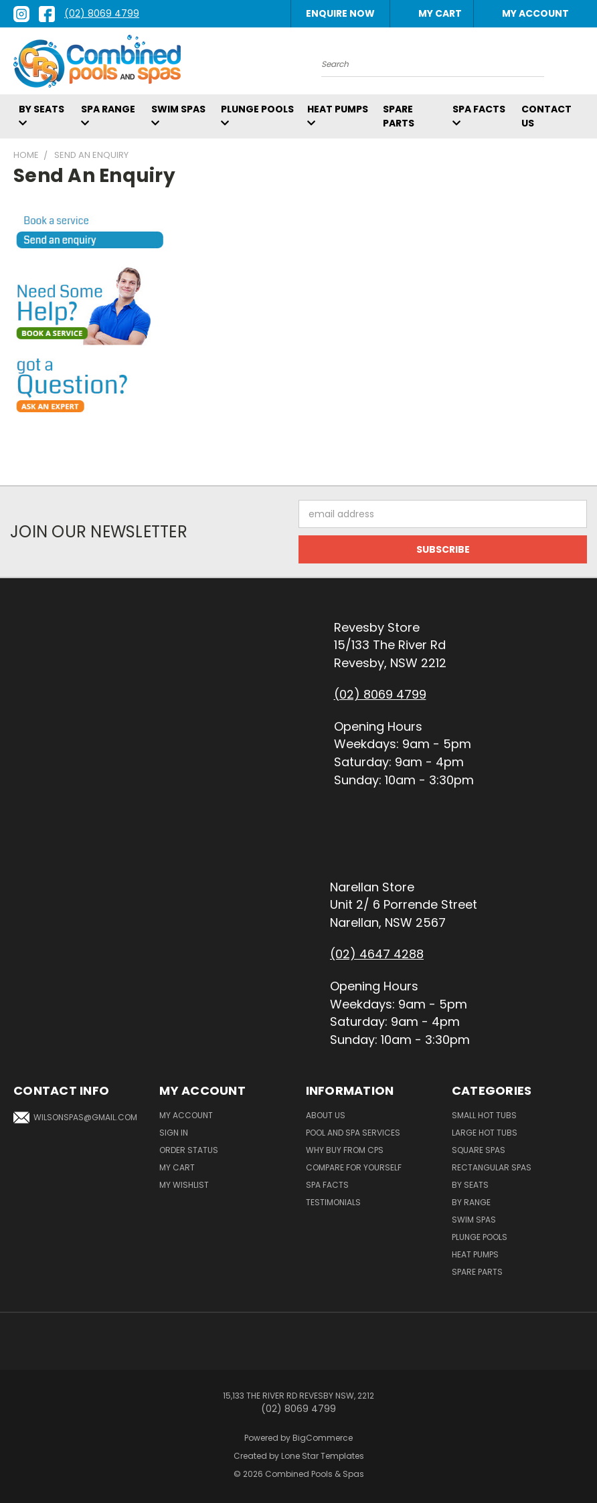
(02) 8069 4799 (101, 13)
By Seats (470, 1184)
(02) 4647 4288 (377, 954)
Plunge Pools (479, 1237)
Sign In (173, 1132)
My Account (529, 13)
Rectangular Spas (491, 1167)
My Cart (177, 1167)
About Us (325, 1115)
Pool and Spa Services (353, 1132)
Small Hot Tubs (484, 1115)
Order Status (188, 1150)
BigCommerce (322, 1437)
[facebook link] (47, 14)
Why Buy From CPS (344, 1150)
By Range (471, 1202)
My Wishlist (184, 1184)
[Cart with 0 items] (433, 14)
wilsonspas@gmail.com (75, 1118)
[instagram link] (21, 14)
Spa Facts (327, 1184)
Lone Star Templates (322, 1456)
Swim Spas (474, 1219)
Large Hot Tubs (484, 1132)
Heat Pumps (475, 1254)
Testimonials (333, 1202)
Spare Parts (398, 116)
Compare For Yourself (354, 1167)
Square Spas (478, 1150)
